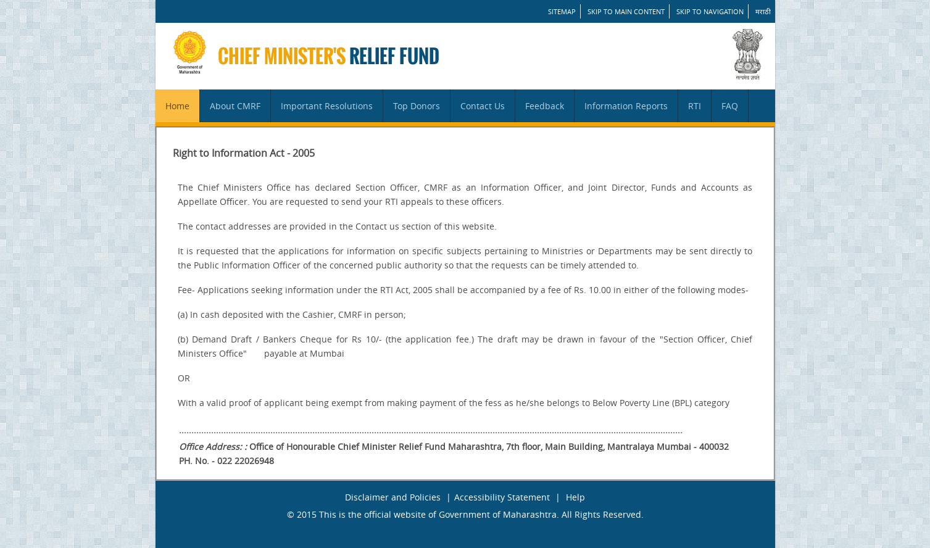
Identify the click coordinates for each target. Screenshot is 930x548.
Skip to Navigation (710, 11)
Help (575, 497)
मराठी (763, 11)
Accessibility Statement (502, 497)
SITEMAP (562, 11)
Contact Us (482, 106)
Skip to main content (626, 11)
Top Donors (416, 106)
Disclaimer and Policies (393, 497)
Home (177, 106)
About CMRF (235, 106)
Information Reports (626, 106)
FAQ (729, 106)
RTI (694, 106)
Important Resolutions (327, 106)
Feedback (544, 106)
